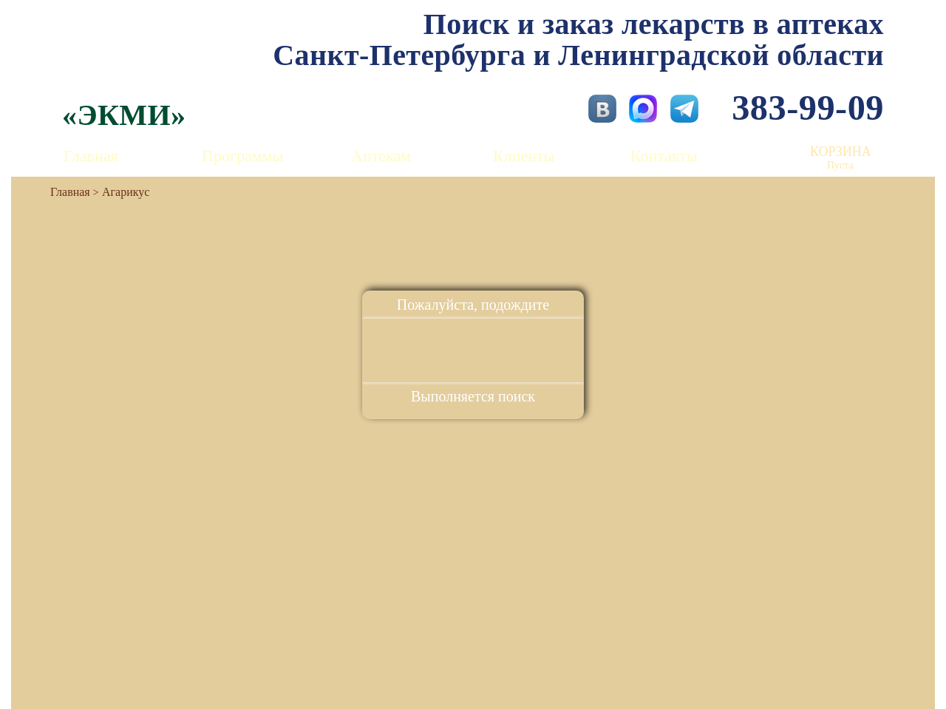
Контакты (664, 155)
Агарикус (125, 192)
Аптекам (381, 155)
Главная (91, 155)
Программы (242, 155)
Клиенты (523, 155)
